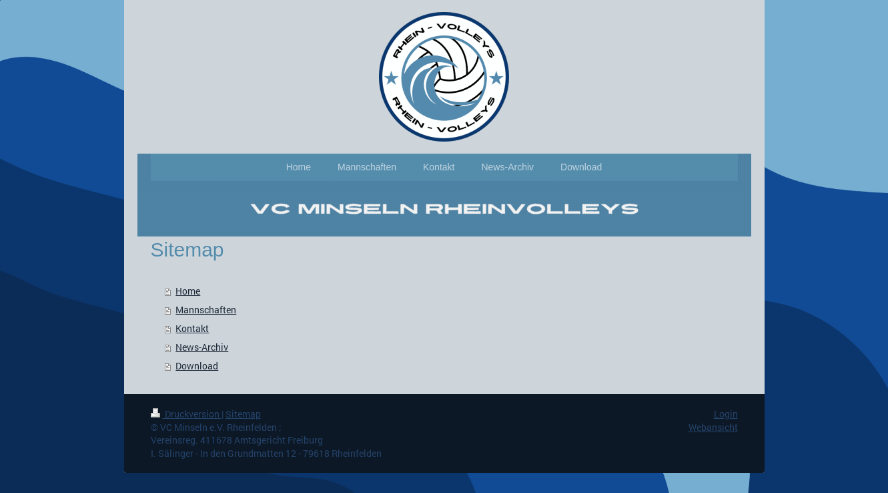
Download (196, 365)
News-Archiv (201, 347)
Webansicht (713, 427)
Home (187, 291)
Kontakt (192, 328)
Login (726, 413)
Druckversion (186, 413)
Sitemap (243, 413)
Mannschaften (205, 309)
